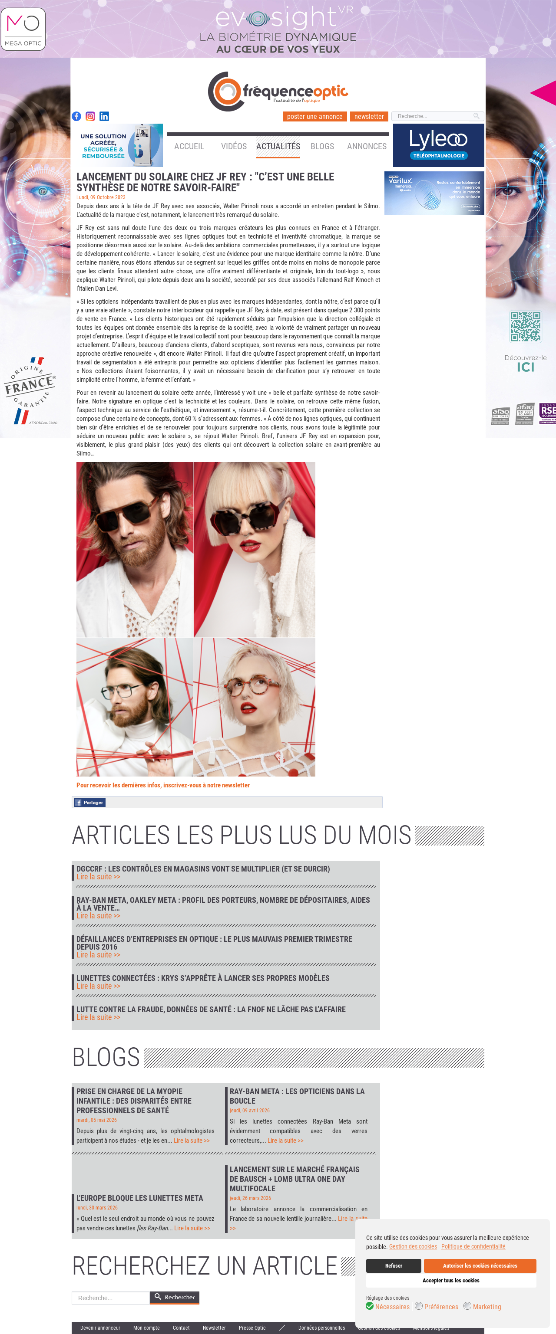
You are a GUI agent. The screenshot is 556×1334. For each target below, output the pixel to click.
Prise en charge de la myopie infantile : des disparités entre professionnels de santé (134, 1101)
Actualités (278, 146)
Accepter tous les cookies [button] (451, 1280)
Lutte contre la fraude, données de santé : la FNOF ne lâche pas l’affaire (211, 1009)
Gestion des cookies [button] (413, 1246)
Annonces (367, 146)
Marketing (487, 1307)
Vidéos (234, 146)
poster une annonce (315, 116)
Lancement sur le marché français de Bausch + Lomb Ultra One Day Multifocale (295, 1179)
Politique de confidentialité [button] (473, 1246)
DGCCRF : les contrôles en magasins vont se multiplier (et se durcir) (203, 869)
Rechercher (175, 1297)
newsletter (369, 116)
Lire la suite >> (98, 877)
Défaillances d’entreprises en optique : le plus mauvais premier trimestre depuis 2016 (214, 943)
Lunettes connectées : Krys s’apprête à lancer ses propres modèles (203, 978)
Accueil (189, 146)
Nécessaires (392, 1307)
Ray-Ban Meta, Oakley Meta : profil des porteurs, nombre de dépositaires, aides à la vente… (223, 904)
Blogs (322, 146)
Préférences (441, 1307)
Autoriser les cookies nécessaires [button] (480, 1265)
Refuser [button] (393, 1265)
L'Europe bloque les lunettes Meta (139, 1198)
